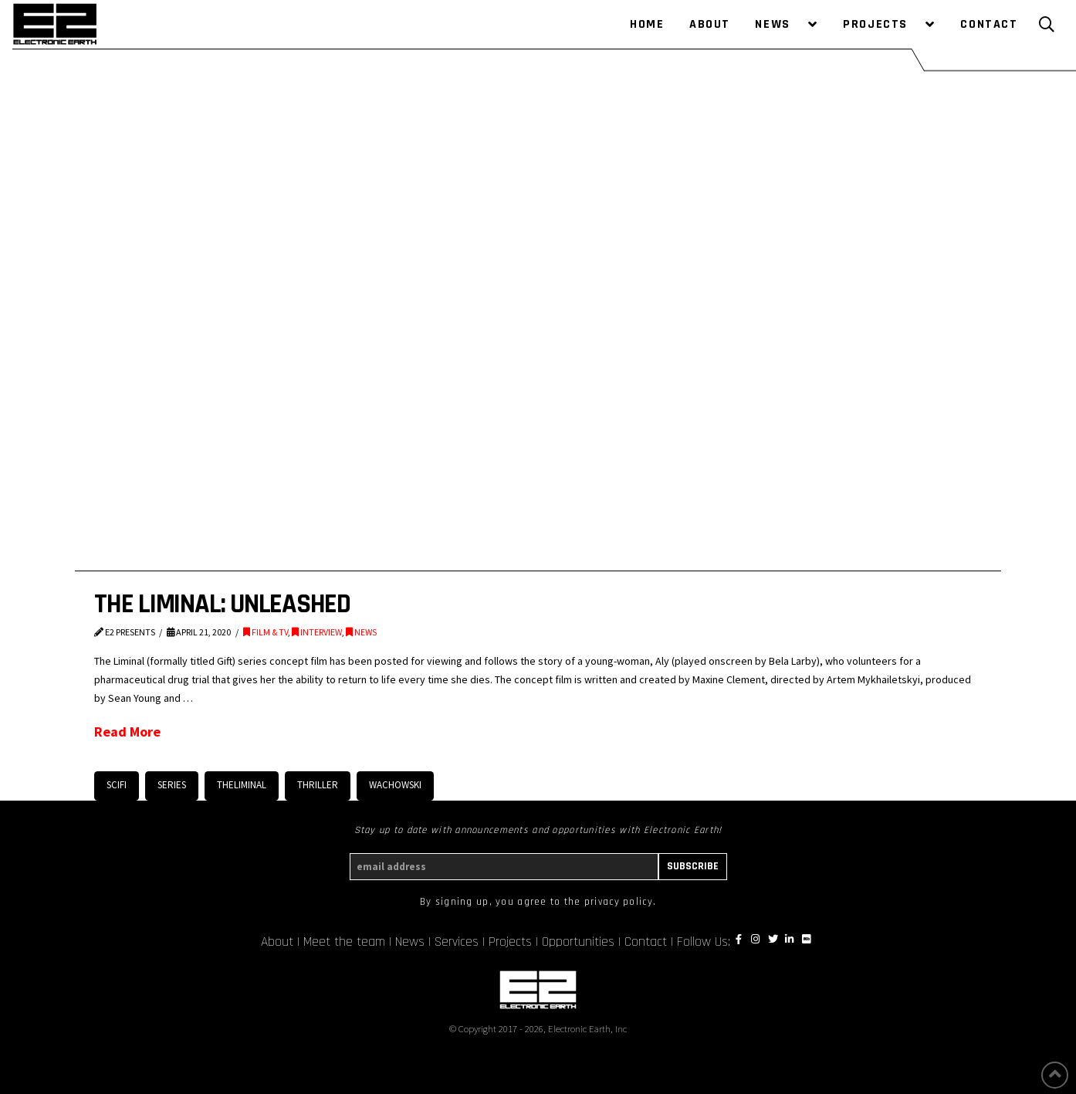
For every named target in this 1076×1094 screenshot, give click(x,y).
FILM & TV (265, 632)
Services (457, 941)
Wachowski (395, 784)
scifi (117, 784)
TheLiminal (241, 784)
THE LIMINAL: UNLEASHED (222, 604)
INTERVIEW (317, 632)
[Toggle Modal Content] (1047, 25)
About (277, 941)
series (171, 784)
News (410, 941)
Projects (510, 941)
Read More (127, 731)
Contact (645, 941)
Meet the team (344, 941)
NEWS (361, 632)
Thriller (317, 784)
